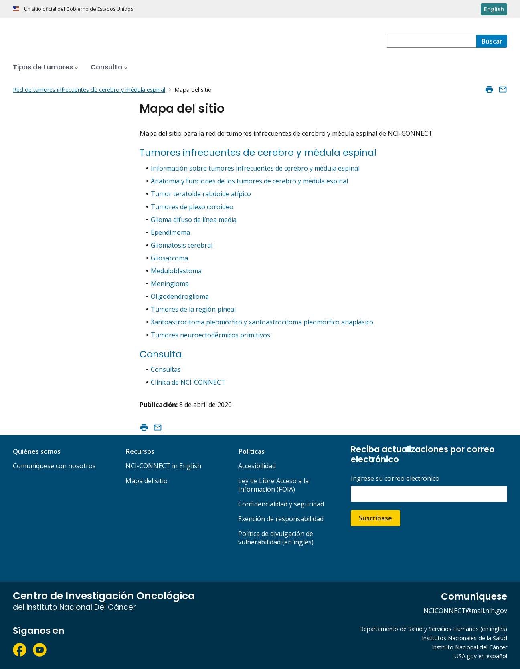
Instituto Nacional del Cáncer (469, 647)
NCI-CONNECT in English (163, 465)
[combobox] (431, 41)
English (494, 9)
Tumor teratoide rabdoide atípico (201, 193)
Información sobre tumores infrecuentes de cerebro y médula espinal (255, 168)
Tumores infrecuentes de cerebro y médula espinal (258, 152)
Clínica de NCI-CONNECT (188, 382)
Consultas (166, 369)
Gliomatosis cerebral (181, 245)
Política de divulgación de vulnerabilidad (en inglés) (276, 537)
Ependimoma (170, 232)
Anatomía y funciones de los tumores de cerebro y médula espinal (249, 181)
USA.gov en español (481, 656)
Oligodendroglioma (180, 296)
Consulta (161, 354)
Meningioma (170, 283)
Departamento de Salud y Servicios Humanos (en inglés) (433, 629)
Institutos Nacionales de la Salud (464, 638)
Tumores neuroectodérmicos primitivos (210, 334)
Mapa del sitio (146, 480)
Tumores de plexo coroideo (192, 206)
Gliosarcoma (169, 258)
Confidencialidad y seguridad (281, 504)
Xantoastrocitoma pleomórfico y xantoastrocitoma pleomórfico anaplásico (262, 322)
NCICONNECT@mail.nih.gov (465, 610)
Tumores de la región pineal (193, 309)
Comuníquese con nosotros (54, 465)
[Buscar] (491, 41)
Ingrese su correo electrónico (395, 478)
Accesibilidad (257, 465)
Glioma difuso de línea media (194, 219)
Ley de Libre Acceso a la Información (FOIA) (273, 485)
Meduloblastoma (176, 270)
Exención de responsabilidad (281, 518)
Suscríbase (375, 518)
